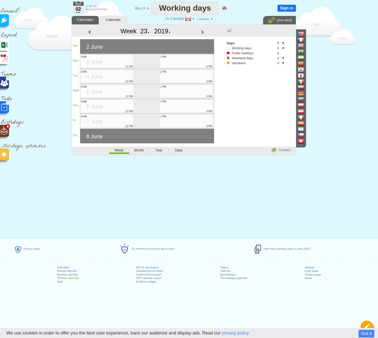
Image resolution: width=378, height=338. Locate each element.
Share (308, 278)
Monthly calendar (67, 274)
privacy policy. (236, 333)
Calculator (63, 267)
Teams (224, 267)
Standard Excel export (149, 270)
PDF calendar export (148, 278)
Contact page (313, 274)
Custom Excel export (148, 274)
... (78, 11)
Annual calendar (67, 270)
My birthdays (228, 274)
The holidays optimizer (234, 278)
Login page (311, 270)
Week (128, 31)
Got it (366, 333)
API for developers (147, 267)
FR (144, 8)
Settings (310, 267)
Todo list (225, 270)
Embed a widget (146, 281)
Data (60, 281)
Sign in (286, 8)
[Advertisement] (184, 196)
